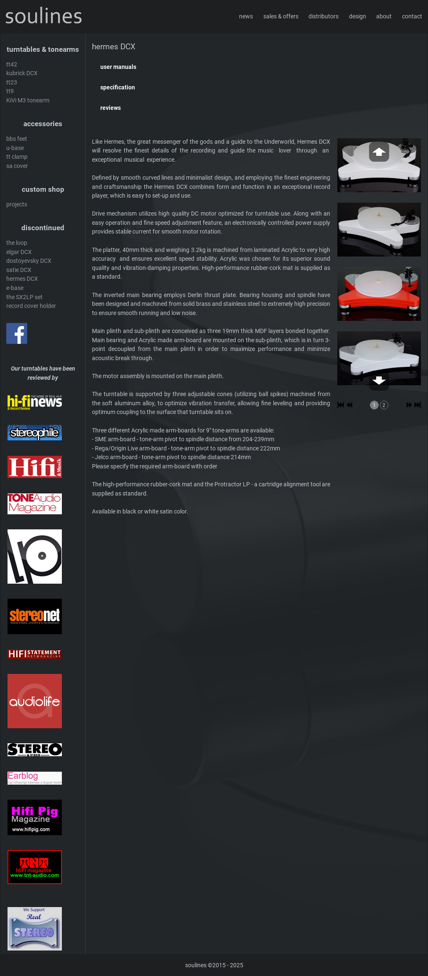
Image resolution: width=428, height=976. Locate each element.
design (357, 16)
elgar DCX (19, 252)
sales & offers (280, 16)
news (246, 16)
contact (412, 16)
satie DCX (18, 270)
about (384, 16)
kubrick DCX (22, 73)
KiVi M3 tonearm (27, 100)
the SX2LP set (24, 297)
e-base (14, 288)
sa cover (17, 166)
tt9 (10, 91)
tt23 (11, 82)
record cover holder (31, 306)
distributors (323, 16)
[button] (257, 67)
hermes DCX (22, 278)
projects (16, 204)
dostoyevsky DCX (28, 260)
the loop (16, 243)
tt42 (11, 64)
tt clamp (17, 156)
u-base (15, 148)
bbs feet (16, 138)
